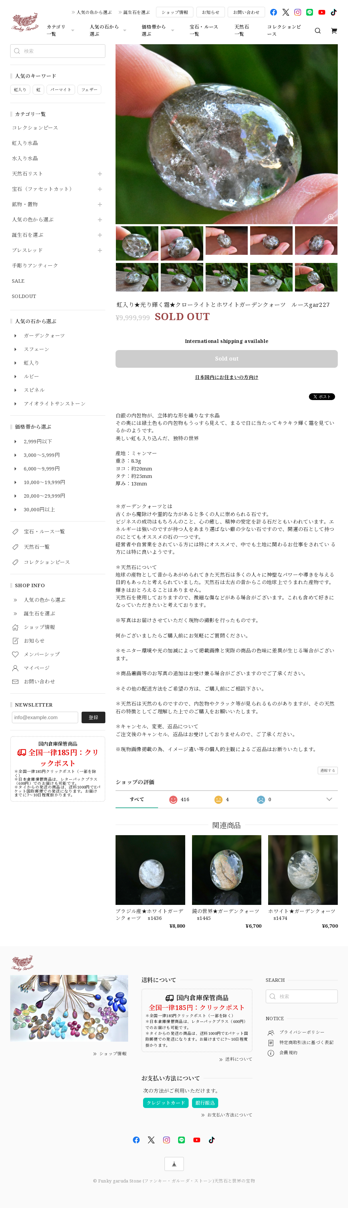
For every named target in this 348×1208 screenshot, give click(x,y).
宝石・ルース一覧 (204, 30)
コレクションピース (284, 30)
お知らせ (211, 12)
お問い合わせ (246, 12)
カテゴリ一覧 (61, 30)
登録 (93, 717)
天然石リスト (27, 174)
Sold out (227, 358)
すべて (136, 799)
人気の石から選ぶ (109, 30)
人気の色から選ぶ (94, 12)
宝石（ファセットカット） (43, 189)
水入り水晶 (25, 158)
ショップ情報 (174, 12)
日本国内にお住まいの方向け (226, 377)
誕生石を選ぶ (136, 12)
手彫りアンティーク (35, 266)
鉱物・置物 (25, 204)
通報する (327, 770)
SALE (18, 281)
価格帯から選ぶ (159, 30)
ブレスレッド (27, 250)
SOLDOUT (24, 296)
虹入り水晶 (25, 143)
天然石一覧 (241, 30)
